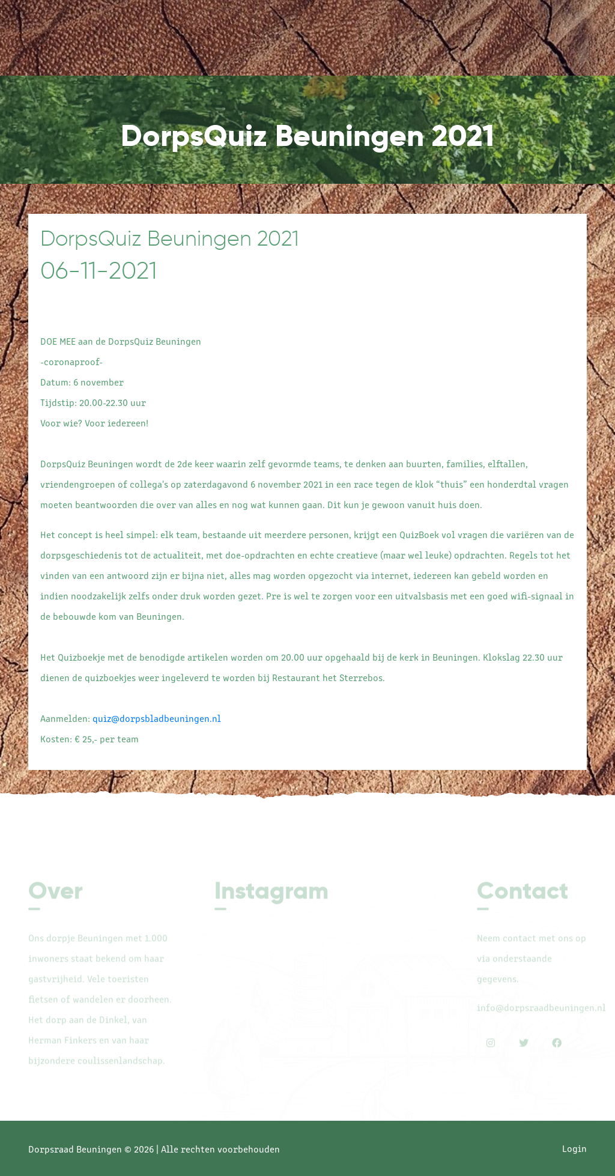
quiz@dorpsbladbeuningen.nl (156, 718)
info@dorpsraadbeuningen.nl (541, 1009)
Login (574, 1148)
